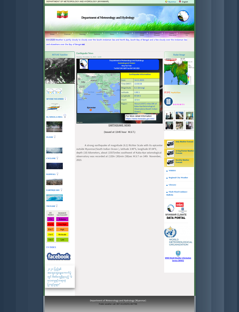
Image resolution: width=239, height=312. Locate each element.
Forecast (66, 33)
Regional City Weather (178, 177)
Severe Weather (56, 99)
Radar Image (179, 54)
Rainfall (51, 174)
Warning (81, 33)
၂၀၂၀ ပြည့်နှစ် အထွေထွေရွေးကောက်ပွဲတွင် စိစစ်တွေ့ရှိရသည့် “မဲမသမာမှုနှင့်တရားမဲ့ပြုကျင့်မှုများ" (59, 276)
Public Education (171, 34)
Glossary (172, 185)
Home (51, 33)
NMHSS (172, 170)
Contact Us (186, 34)
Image (126, 33)
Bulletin (96, 33)
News (111, 33)
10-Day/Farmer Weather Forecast (185, 152)
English (185, 2)
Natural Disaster (156, 34)
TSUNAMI (50, 206)
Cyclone (51, 158)
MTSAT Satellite (60, 54)
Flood (49, 137)
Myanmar (172, 2)
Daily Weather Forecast (184, 141)
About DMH (141, 34)
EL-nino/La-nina (54, 117)
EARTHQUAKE (53, 190)
